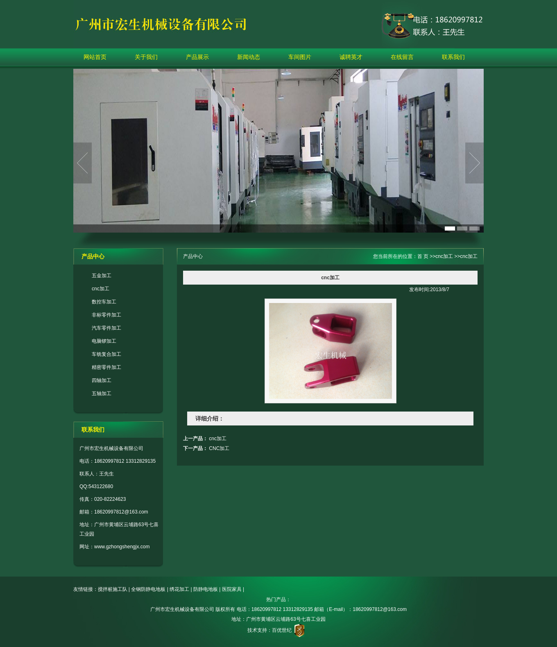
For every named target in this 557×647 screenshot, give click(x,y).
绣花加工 (179, 589)
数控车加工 (104, 302)
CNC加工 (219, 448)
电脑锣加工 (104, 341)
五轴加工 (101, 393)
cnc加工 (100, 289)
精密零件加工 (106, 367)
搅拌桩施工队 (112, 589)
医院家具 (232, 589)
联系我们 (453, 57)
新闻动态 (248, 57)
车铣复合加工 (106, 354)
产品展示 (197, 57)
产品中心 (193, 256)
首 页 (422, 256)
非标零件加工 (106, 315)
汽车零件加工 (106, 328)
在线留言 (402, 57)
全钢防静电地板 (148, 589)
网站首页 (95, 57)
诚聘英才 (351, 57)
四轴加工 (101, 380)
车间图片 (299, 57)
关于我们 (146, 57)
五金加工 (101, 275)
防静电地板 (205, 589)
